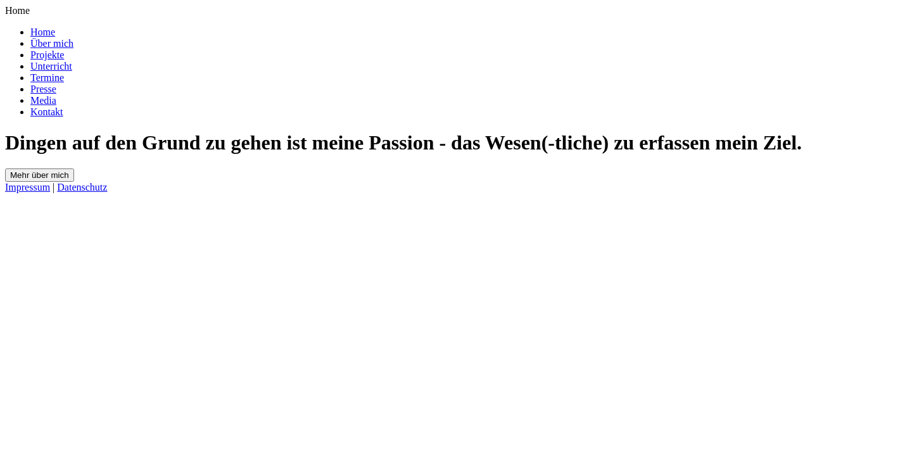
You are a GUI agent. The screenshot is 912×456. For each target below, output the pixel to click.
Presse (43, 89)
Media (43, 100)
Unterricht (51, 66)
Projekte (47, 54)
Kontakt (46, 111)
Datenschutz (82, 187)
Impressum (27, 187)
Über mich (51, 43)
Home (42, 32)
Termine (47, 77)
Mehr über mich (39, 175)
